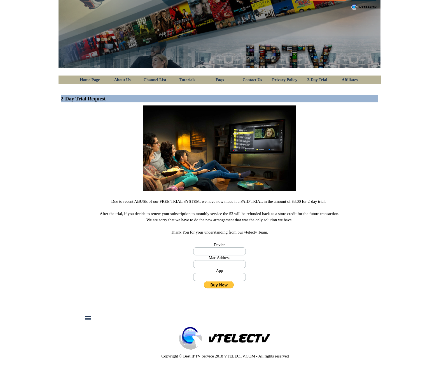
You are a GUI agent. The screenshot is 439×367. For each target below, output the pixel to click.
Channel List (154, 79)
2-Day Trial (317, 79)
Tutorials (187, 79)
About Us (122, 79)
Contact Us (252, 79)
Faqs (220, 79)
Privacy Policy (284, 79)
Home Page (90, 79)
